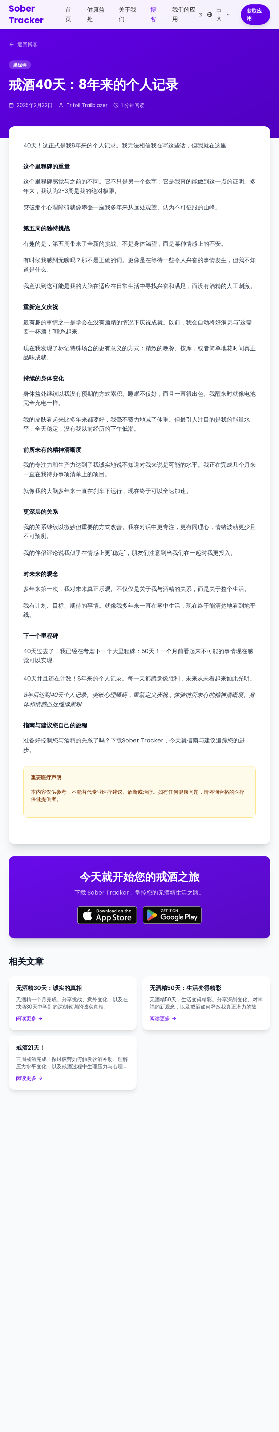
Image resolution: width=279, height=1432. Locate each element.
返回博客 (23, 44)
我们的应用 (187, 14)
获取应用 (254, 14)
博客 (153, 14)
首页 (68, 14)
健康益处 (96, 14)
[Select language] (219, 14)
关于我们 (127, 14)
